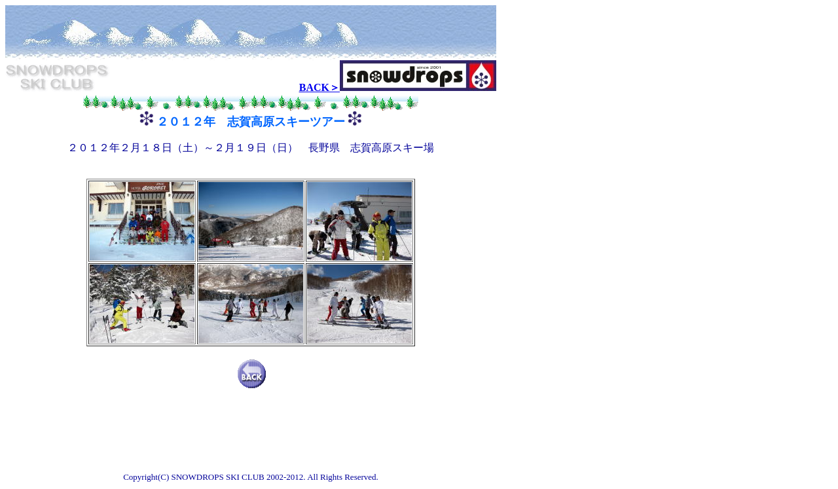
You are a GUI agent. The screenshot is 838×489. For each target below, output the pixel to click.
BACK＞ (319, 87)
